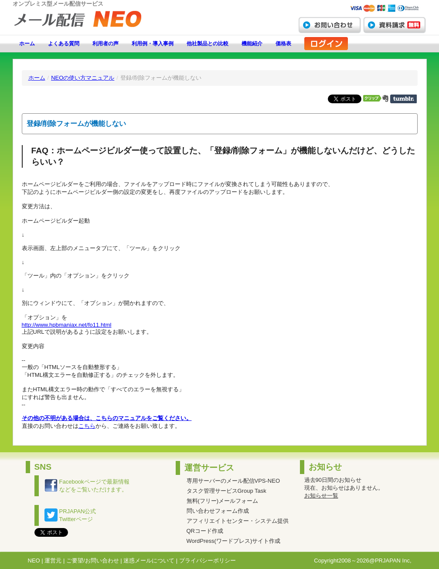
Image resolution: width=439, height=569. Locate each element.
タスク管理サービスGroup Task (226, 491)
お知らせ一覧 (321, 495)
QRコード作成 (205, 531)
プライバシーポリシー (207, 560)
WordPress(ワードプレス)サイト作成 (234, 541)
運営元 (52, 560)
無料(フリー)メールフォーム (223, 501)
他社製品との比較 (207, 44)
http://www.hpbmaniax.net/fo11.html (67, 325)
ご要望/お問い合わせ (92, 560)
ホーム (27, 44)
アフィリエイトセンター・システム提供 (238, 521)
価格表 (283, 44)
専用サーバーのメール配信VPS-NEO (233, 481)
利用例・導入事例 (153, 44)
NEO (34, 560)
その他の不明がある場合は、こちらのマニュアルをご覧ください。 (107, 418)
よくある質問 (63, 44)
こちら (86, 426)
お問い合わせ (330, 25)
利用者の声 (105, 44)
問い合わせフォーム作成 (218, 511)
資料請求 (394, 25)
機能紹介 (252, 44)
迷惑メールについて (148, 560)
